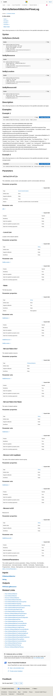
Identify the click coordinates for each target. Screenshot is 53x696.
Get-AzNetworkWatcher (11, 595)
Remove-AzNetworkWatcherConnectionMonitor (17, 629)
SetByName (6, 318)
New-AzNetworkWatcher (11, 593)
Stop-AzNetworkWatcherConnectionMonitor (16, 623)
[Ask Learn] (46, 5)
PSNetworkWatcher (31, 363)
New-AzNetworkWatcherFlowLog (13, 643)
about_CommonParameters (9, 569)
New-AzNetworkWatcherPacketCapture (15, 607)
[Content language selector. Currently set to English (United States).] (8, 689)
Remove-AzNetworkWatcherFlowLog (14, 647)
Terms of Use (4, 694)
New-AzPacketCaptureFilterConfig (13, 609)
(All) (4, 209)
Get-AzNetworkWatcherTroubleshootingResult (16, 633)
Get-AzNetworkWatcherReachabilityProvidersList (17, 637)
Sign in (50, 1)
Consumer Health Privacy (40, 692)
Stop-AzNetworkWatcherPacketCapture (15, 615)
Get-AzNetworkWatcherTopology (13, 603)
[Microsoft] (26, 2)
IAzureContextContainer (23, 191)
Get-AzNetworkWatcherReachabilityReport (15, 635)
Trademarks (11, 694)
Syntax (6, 19)
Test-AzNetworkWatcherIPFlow (13, 619)
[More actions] (49, 5)
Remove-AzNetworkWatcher (12, 597)
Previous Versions (12, 692)
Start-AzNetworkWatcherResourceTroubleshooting (17, 605)
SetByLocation (6, 262)
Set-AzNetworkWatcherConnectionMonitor (15, 625)
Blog (19, 692)
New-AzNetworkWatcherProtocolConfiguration (16, 617)
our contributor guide (38, 657)
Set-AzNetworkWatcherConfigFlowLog (14, 627)
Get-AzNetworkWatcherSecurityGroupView (15, 601)
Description (6, 20)
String (39, 246)
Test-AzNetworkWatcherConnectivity (14, 621)
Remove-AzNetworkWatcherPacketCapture (16, 613)
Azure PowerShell (16, 5)
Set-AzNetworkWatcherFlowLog (13, 645)
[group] (26, 166)
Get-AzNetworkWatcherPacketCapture (14, 611)
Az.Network (24, 5)
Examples (6, 22)
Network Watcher (33, 5)
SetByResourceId (7, 538)
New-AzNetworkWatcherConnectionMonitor (16, 631)
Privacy (30, 692)
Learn (4, 5)
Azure (8, 5)
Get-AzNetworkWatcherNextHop (13, 599)
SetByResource (7, 339)
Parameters (7, 24)
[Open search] (47, 2)
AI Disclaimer (4, 692)
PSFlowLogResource (9, 586)
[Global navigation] (1, 2)
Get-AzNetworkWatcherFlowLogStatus (14, 639)
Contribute (25, 692)
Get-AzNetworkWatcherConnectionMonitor (15, 641)
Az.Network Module (10, 13)
